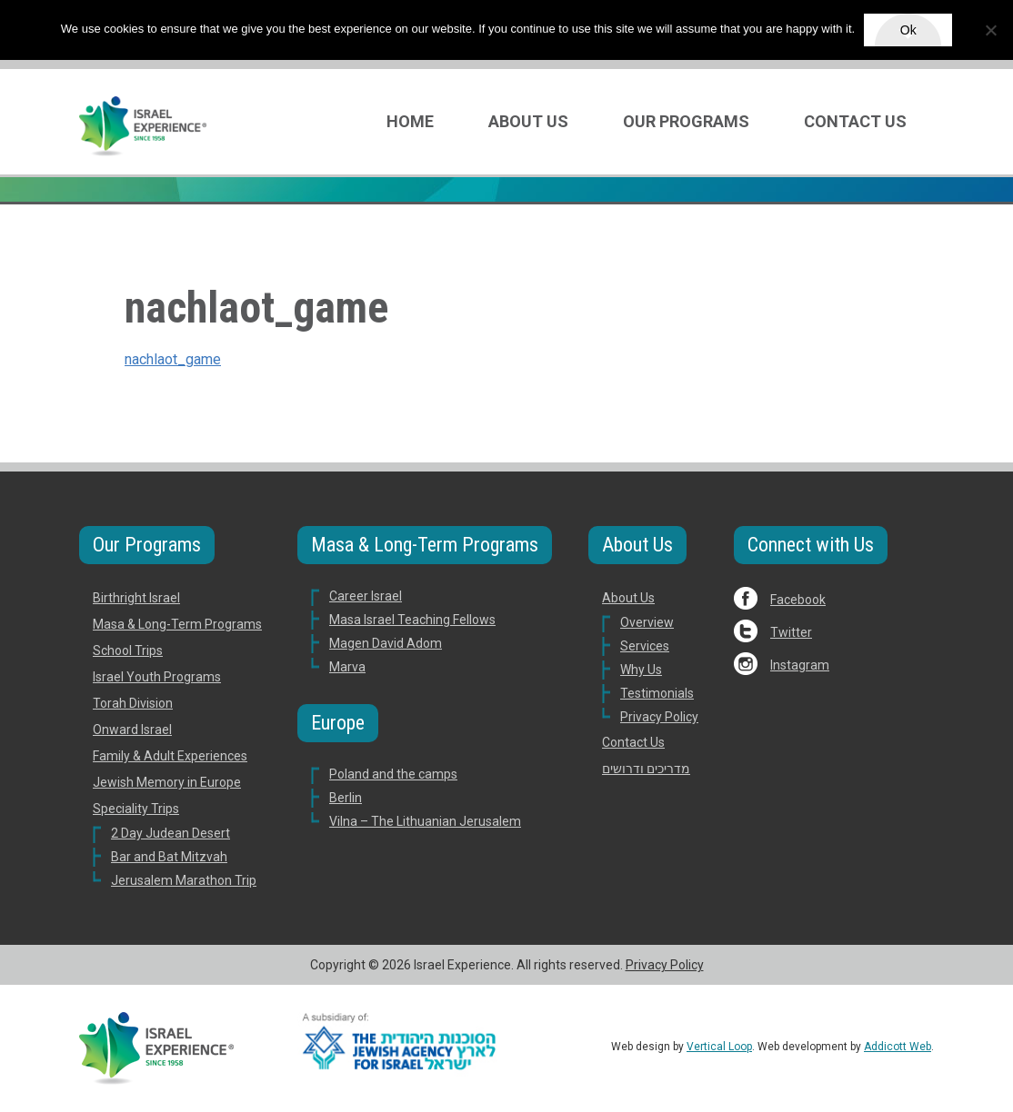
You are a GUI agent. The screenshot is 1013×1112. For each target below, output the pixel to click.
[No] (990, 30)
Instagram (799, 665)
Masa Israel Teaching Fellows (412, 619)
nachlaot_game (173, 359)
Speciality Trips (136, 808)
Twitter (791, 632)
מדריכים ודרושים (646, 768)
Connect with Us (810, 544)
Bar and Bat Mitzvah (169, 856)
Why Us (641, 669)
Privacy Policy (659, 717)
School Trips (128, 650)
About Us (528, 121)
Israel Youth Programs (157, 677)
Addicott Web (897, 1046)
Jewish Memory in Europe (167, 782)
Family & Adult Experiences (170, 756)
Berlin (345, 797)
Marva (347, 667)
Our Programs (686, 121)
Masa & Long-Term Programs (177, 624)
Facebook (798, 599)
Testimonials (657, 693)
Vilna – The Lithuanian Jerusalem (425, 821)
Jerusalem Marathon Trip (183, 880)
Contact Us (855, 121)
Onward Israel (132, 729)
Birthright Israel (136, 598)
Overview (647, 622)
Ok (908, 30)
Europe (338, 722)
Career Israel (365, 596)
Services (644, 646)
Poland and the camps (393, 774)
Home (410, 121)
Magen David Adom (385, 643)
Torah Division (133, 703)
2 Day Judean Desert (170, 833)
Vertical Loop (719, 1046)
